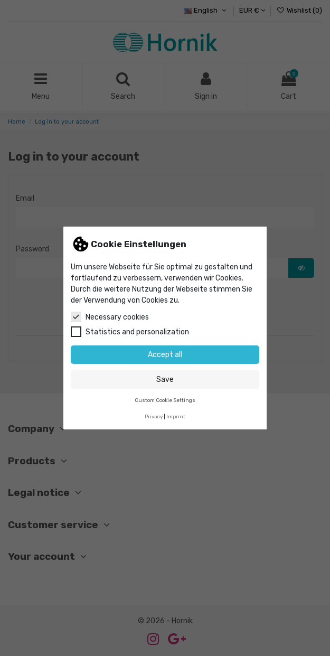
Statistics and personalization (130, 331)
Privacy (154, 416)
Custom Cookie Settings (165, 400)
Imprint (175, 416)
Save (165, 379)
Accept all (165, 354)
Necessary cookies (110, 317)
